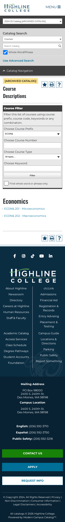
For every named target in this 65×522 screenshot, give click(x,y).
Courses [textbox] (9, 39)
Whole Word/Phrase (20, 52)
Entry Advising (49, 316)
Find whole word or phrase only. (29, 183)
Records (48, 310)
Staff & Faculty (16, 318)
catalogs (19, 513)
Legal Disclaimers (24, 504)
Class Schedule (16, 345)
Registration (47, 306)
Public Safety (49, 355)
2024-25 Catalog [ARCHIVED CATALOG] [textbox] (25, 21)
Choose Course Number (20, 140)
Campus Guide (48, 333)
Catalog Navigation (20, 70)
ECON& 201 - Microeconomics (24, 208)
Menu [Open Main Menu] (53, 7)
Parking (48, 349)
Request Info (32, 480)
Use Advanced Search (18, 60)
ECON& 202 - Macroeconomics (25, 215)
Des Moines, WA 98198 (32, 397)
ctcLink (49, 288)
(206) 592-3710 (39, 426)
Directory (16, 300)
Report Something (49, 361)
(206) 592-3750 (39, 432)
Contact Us (32, 453)
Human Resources (16, 312)
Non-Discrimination (17, 500)
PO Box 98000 (33, 390)
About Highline (16, 288)
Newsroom (16, 294)
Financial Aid (49, 300)
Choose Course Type (18, 151)
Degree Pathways (16, 351)
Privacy (55, 497)
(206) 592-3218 (43, 438)
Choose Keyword (15, 163)
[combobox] (32, 21)
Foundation (16, 363)
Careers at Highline (16, 306)
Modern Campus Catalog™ (39, 517)
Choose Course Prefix (18, 128)
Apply (32, 467)
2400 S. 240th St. (32, 394)
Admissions (48, 294)
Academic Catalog (16, 333)
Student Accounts (16, 357)
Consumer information (45, 500)
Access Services (16, 339)
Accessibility (44, 504)
